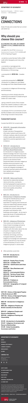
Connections (3, 12)
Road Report (4, 375)
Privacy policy (12, 394)
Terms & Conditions (5, 394)
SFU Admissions (5, 372)
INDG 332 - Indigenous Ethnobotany (14, 221)
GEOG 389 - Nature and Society (12, 178)
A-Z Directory (4, 382)
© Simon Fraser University (21, 394)
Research (3, 342)
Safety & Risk (4, 368)
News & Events (4, 349)
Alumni (3, 351)
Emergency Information (7, 379)
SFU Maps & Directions (6, 370)
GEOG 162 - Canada (18, 11)
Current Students (5, 346)
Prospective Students (6, 344)
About (2, 339)
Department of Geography (11, 7)
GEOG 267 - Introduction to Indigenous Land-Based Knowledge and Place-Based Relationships (14, 148)
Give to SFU (3, 377)
